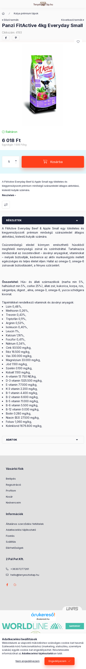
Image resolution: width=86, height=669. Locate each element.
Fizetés (10, 535)
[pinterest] (16, 37)
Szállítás (11, 541)
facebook (7, 585)
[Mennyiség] (8, 161)
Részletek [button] (14, 220)
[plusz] (16, 159)
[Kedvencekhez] (78, 41)
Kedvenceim (13, 502)
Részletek (8, 195)
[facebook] (6, 37)
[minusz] (16, 164)
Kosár (9, 496)
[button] (43, 85)
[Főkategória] (3, 13)
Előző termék (11, 19)
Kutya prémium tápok (26, 13)
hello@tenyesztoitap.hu (24, 574)
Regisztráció (13, 484)
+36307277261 (19, 568)
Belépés (11, 478)
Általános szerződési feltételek (25, 523)
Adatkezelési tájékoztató (21, 529)
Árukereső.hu (43, 619)
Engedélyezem (57, 661)
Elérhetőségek (14, 547)
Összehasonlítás (6, 205)
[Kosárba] (53, 162)
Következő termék (72, 19)
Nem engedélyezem (28, 661)
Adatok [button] (11, 439)
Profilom (11, 490)
